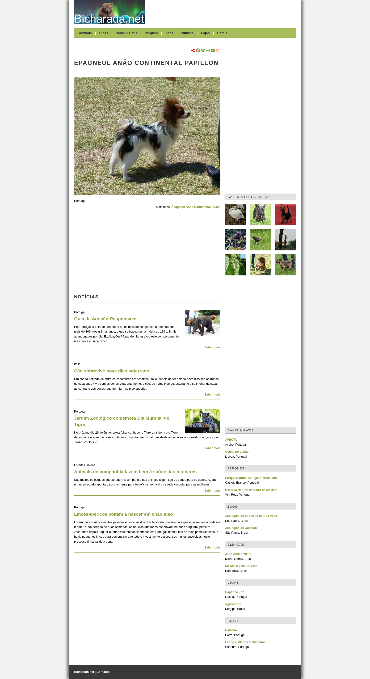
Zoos (169, 33)
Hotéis (222, 33)
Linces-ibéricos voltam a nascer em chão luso (123, 514)
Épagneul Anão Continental (191, 207)
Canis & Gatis (126, 33)
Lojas (205, 33)
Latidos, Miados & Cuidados (245, 642)
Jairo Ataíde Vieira (238, 554)
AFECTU (231, 439)
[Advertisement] (223, 12)
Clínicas (187, 33)
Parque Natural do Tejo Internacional (251, 478)
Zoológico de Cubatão (241, 528)
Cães (216, 207)
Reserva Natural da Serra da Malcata (251, 490)
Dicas (103, 33)
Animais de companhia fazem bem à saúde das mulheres (135, 471)
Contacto (103, 672)
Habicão (231, 630)
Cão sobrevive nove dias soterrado (111, 370)
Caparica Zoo (234, 592)
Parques (151, 33)
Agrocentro (233, 604)
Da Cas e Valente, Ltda (241, 566)
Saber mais (212, 347)
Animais (85, 33)
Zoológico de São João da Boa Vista (251, 516)
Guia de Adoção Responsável (106, 318)
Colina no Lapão (237, 451)
